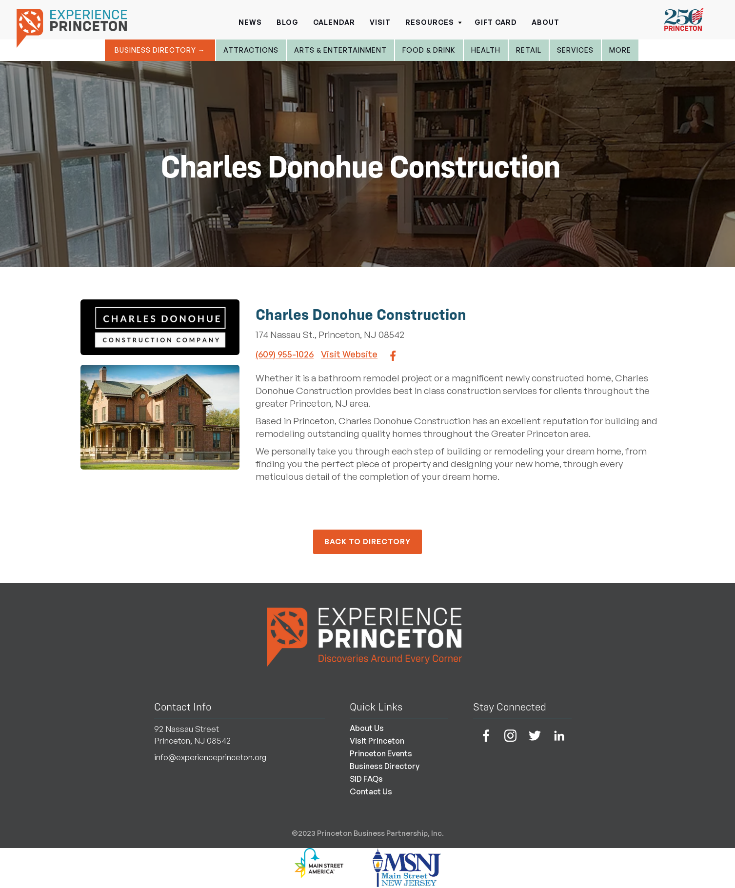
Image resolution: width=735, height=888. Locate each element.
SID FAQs (366, 779)
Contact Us (371, 791)
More (620, 50)
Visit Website (349, 354)
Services (575, 50)
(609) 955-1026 (285, 354)
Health (485, 50)
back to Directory (367, 541)
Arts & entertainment (340, 50)
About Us (367, 728)
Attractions (250, 50)
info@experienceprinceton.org (210, 757)
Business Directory (384, 766)
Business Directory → (160, 50)
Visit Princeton (377, 741)
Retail (528, 50)
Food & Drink (429, 50)
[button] (432, 19)
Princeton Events (381, 753)
